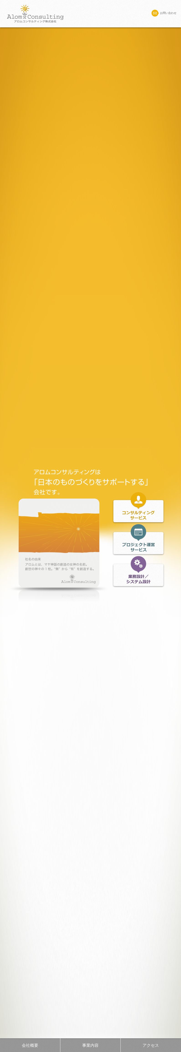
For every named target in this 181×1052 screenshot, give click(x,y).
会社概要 (30, 1045)
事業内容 (90, 1045)
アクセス (151, 1045)
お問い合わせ (163, 13)
